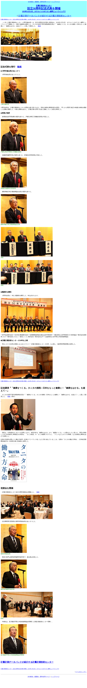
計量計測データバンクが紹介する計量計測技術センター (45, 16)
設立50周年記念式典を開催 (44, 8)
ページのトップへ (80, 672)
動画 (39, 26)
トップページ (55, 1)
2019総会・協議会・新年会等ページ (39, 1)
